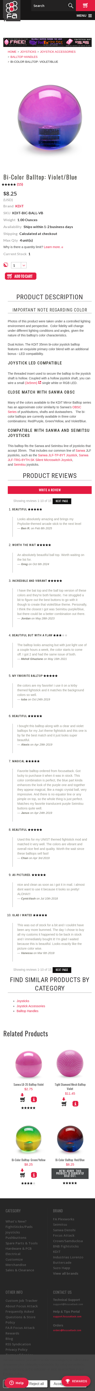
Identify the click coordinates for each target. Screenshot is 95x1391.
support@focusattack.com (68, 1304)
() (12, 184)
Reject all (36, 1384)
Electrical (13, 1253)
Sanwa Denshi (64, 1230)
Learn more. (53, 247)
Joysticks (28, 51)
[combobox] (19, 265)
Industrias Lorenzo (68, 1257)
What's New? (16, 1221)
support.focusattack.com (67, 1316)
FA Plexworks (63, 1219)
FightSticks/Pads (19, 1226)
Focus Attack (63, 1235)
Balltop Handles (24, 57)
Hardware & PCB (19, 1248)
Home (12, 51)
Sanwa (80, 450)
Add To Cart (64, 1101)
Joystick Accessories (57, 51)
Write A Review (50, 489)
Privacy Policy (12, 1374)
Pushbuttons (16, 1237)
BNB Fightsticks (66, 1246)
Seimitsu (20, 464)
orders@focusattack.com (67, 1330)
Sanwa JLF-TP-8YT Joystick (57, 455)
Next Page (62, 501)
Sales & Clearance (20, 1270)
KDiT (57, 1251)
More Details (75, 1103)
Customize (14, 1259)
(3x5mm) (31, 383)
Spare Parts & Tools (22, 1243)
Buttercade (62, 1262)
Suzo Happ (61, 1268)
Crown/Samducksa (68, 1241)
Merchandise (16, 1264)
